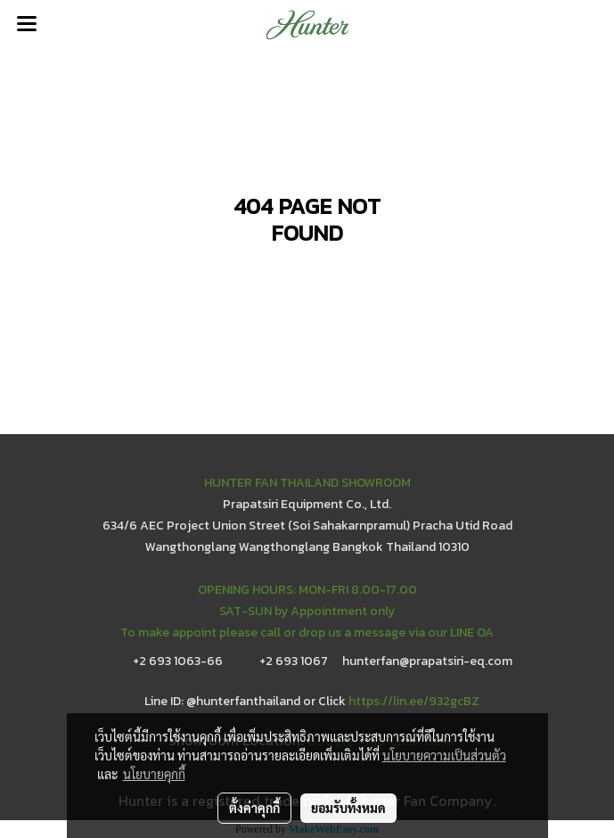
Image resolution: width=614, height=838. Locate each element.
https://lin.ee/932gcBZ (413, 701)
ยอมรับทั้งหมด (348, 808)
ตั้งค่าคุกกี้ (254, 808)
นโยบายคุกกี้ (154, 774)
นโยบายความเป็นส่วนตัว (444, 755)
